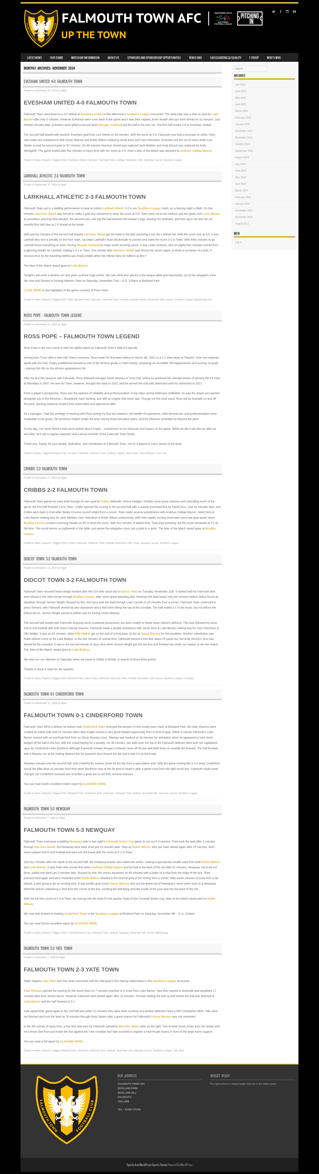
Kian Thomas (33, 990)
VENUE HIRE (195, 58)
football (121, 160)
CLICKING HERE (94, 784)
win (210, 299)
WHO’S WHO (274, 58)
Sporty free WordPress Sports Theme (147, 1165)
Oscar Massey (150, 633)
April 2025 (240, 104)
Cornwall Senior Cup (120, 841)
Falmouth (92, 160)
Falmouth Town (107, 160)
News (38, 160)
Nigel (63, 90)
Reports (46, 160)
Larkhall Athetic (113, 208)
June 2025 (241, 91)
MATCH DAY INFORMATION (85, 58)
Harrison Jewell (46, 213)
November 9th (149, 793)
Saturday (149, 160)
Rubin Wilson (141, 847)
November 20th (156, 299)
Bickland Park (81, 299)
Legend (121, 453)
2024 (64, 160)
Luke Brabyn (80, 649)
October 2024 (242, 144)
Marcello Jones (129, 1026)
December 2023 (243, 210)
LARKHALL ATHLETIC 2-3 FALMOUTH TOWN (54, 176)
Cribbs (105, 501)
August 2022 (242, 223)
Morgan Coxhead (110, 125)
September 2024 (244, 150)
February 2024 (243, 197)
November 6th (137, 932)
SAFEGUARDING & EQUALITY (225, 58)
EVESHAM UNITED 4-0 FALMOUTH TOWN (53, 81)
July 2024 (240, 164)
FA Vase (72, 453)
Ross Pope (132, 453)
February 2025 (243, 117)
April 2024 (240, 183)
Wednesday (200, 299)
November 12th (146, 678)
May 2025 (240, 97)
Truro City (161, 453)
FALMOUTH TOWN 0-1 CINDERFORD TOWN (54, 694)
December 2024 (243, 131)
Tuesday (188, 678)
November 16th (123, 543)
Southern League (138, 114)
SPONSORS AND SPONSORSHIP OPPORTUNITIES (154, 58)
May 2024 (240, 177)
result (136, 543)
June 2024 (241, 170)
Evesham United (92, 114)
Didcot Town (129, 591)
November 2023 (243, 217)
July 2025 (240, 84)
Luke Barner (211, 213)
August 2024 (242, 157)
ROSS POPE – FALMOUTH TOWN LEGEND (53, 315)
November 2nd (124, 1050)
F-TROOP (254, 58)
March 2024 (241, 190)
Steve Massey (146, 453)
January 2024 (242, 203)
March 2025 (241, 111)
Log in (238, 242)
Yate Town (49, 981)
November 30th (134, 160)
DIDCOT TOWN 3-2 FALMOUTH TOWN (50, 559)
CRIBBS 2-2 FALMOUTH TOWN (45, 468)
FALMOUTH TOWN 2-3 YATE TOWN (48, 948)
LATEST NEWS (34, 58)
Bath (70, 299)
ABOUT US (113, 58)
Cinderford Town (94, 726)
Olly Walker (82, 633)
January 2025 (242, 124)
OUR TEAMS (56, 58)
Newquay (75, 841)
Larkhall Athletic (137, 299)
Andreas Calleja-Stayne (196, 150)
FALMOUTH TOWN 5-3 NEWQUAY (47, 809)
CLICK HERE (32, 290)
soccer (158, 160)
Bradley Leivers (34, 523)
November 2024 (243, 137)
